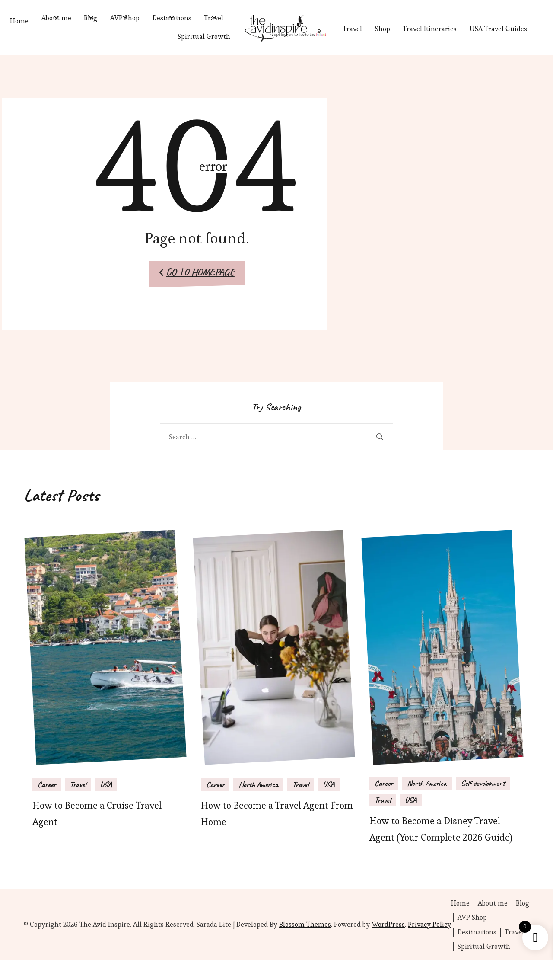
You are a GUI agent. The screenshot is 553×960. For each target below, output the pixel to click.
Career (47, 784)
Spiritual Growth (204, 36)
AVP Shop (125, 17)
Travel (213, 17)
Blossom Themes (305, 924)
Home (19, 21)
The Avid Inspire (104, 924)
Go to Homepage (197, 272)
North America (258, 784)
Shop (382, 28)
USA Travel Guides (498, 28)
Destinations (172, 17)
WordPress (388, 924)
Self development (483, 783)
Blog (90, 17)
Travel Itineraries (430, 28)
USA (106, 784)
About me (56, 17)
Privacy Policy (429, 924)
